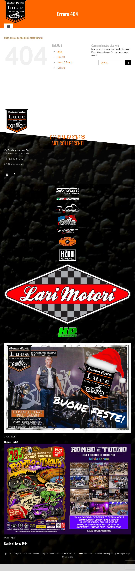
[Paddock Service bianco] (67, 204)
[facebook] (14, 174)
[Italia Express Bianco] (67, 198)
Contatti (61, 67)
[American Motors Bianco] (67, 216)
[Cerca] (128, 62)
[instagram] (7, 174)
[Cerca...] (112, 62)
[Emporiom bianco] (67, 237)
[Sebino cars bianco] (67, 188)
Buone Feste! (11, 442)
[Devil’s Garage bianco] (67, 229)
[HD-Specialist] (67, 328)
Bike (60, 51)
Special (61, 57)
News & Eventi (65, 62)
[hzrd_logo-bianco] (67, 250)
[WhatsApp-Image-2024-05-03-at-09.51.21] (67, 264)
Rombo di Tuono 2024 (16, 543)
